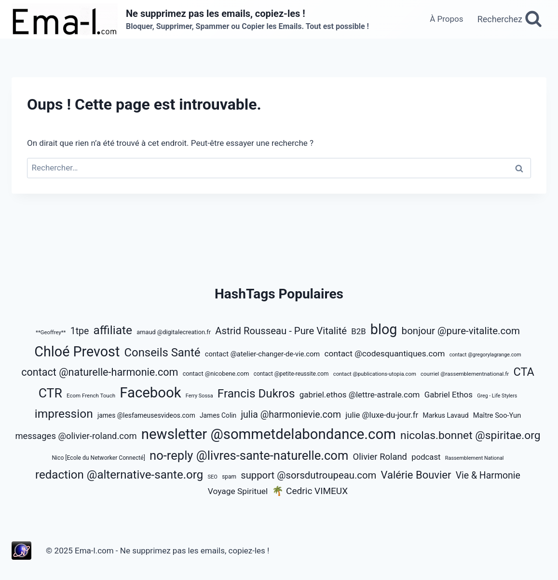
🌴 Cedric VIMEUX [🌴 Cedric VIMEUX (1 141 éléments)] (310, 490)
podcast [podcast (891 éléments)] (425, 457)
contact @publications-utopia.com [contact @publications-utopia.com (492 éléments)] (374, 374)
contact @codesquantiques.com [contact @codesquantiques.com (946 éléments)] (384, 353)
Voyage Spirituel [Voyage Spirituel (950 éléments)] (238, 491)
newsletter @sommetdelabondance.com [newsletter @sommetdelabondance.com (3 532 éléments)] (268, 434)
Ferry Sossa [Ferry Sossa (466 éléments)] (199, 396)
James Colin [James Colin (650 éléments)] (218, 415)
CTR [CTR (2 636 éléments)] (50, 392)
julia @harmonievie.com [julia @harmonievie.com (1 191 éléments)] (291, 414)
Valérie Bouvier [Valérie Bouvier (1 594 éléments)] (416, 475)
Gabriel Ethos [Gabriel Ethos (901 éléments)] (448, 394)
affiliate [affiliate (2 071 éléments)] (112, 330)
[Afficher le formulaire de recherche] (509, 19)
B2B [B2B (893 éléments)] (358, 331)
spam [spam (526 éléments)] (229, 476)
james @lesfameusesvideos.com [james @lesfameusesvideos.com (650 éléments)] (146, 415)
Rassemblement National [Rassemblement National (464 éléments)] (474, 458)
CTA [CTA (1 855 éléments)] (523, 372)
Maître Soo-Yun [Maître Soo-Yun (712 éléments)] (497, 415)
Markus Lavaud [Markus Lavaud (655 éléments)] (445, 415)
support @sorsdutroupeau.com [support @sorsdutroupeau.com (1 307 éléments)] (308, 475)
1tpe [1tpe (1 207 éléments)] (79, 331)
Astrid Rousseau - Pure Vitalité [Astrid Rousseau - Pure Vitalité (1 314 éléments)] (281, 331)
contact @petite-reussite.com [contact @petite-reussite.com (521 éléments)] (291, 373)
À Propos (446, 19)
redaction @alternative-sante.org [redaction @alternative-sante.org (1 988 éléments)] (119, 474)
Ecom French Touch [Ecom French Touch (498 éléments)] (91, 395)
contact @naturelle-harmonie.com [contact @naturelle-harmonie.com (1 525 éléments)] (99, 372)
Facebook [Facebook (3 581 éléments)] (150, 392)
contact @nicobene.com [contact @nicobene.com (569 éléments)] (216, 373)
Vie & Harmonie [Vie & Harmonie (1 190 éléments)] (488, 475)
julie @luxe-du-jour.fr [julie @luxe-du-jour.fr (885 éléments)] (381, 415)
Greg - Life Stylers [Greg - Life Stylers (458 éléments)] (497, 396)
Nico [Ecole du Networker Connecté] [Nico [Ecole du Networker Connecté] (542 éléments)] (98, 457)
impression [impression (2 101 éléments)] (64, 414)
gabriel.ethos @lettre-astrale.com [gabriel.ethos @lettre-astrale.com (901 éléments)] (359, 394)
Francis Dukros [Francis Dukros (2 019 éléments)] (256, 393)
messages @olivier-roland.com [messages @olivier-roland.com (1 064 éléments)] (75, 436)
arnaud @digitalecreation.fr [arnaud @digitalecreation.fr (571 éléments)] (173, 332)
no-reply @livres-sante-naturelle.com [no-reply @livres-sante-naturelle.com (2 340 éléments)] (249, 455)
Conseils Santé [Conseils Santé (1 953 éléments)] (162, 352)
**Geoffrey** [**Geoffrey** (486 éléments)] (51, 332)
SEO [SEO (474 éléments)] (212, 477)
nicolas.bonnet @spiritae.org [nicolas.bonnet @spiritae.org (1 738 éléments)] (470, 435)
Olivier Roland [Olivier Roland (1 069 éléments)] (380, 457)
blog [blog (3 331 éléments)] (383, 329)
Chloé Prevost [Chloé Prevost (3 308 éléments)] (77, 351)
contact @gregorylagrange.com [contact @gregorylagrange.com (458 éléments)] (485, 355)
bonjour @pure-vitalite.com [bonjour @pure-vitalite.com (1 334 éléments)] (461, 331)
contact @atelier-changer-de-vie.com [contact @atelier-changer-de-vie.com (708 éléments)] (262, 354)
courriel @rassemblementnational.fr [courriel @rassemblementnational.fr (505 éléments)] (465, 373)
